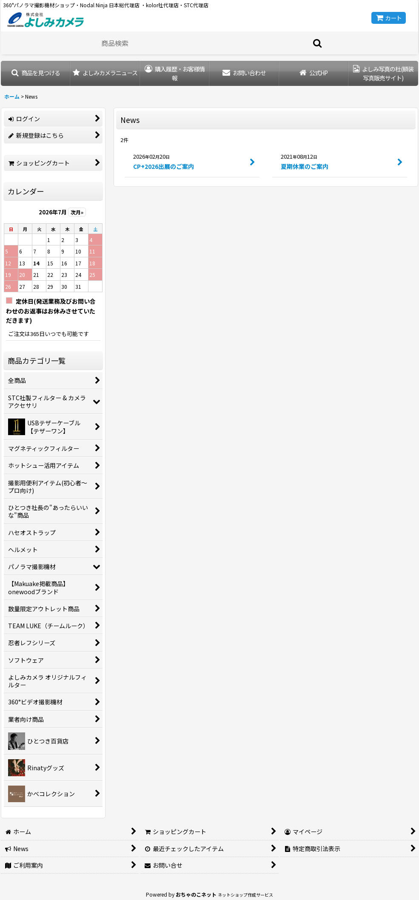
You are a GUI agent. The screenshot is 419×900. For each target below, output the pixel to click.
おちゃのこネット (196, 894)
